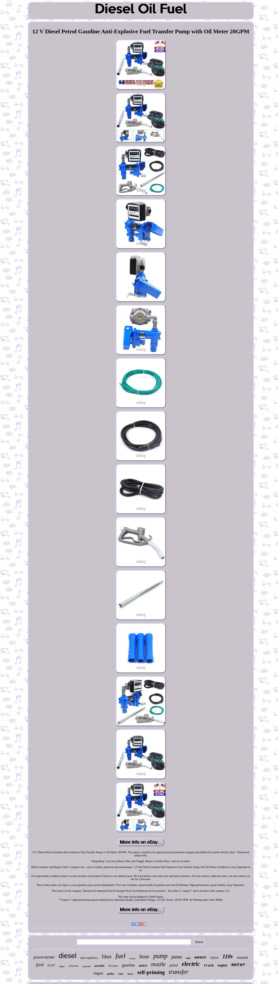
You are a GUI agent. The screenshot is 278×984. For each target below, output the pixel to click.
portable (100, 965)
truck (209, 965)
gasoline (128, 965)
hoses (130, 973)
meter (238, 964)
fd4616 (143, 965)
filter (107, 956)
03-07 (51, 965)
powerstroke (44, 957)
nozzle (158, 964)
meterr (200, 957)
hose (144, 956)
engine (222, 965)
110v (227, 956)
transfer (178, 971)
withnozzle (73, 966)
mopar (62, 966)
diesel (67, 955)
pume (176, 956)
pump (160, 955)
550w (121, 973)
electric (191, 963)
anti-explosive (89, 957)
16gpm (98, 973)
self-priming (151, 972)
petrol (174, 965)
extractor (86, 966)
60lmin (132, 958)
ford (40, 964)
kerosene (113, 965)
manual (242, 957)
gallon (110, 973)
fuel (120, 955)
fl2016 (214, 957)
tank (188, 958)
